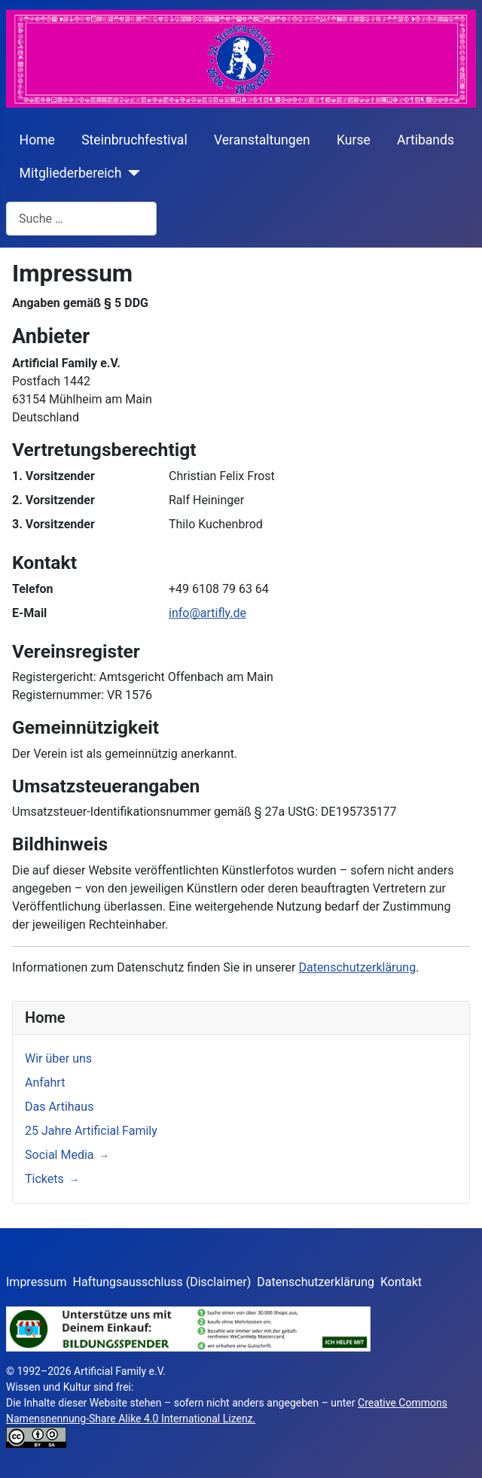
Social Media (59, 1155)
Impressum (36, 1282)
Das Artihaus (59, 1106)
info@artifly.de (207, 613)
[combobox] (81, 219)
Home (37, 139)
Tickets (44, 1179)
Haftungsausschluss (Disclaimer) (162, 1282)
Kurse (354, 139)
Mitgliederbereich (71, 173)
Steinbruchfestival (134, 139)
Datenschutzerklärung (357, 967)
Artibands (425, 139)
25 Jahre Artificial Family (91, 1131)
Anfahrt (45, 1082)
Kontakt (401, 1282)
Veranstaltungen (262, 139)
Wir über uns (58, 1058)
